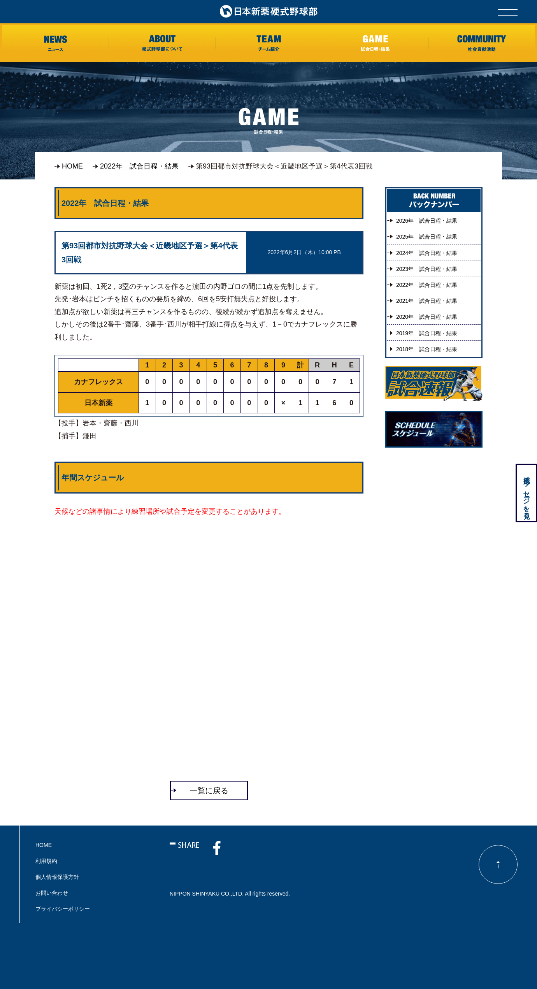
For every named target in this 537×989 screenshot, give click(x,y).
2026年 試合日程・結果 (426, 221)
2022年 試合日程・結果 (139, 166)
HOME (72, 166)
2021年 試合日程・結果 (426, 301)
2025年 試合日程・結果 (426, 237)
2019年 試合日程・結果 (426, 333)
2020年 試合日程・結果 (426, 317)
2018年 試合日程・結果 (426, 349)
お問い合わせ (51, 893)
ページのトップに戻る (498, 864)
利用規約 (46, 861)
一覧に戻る (209, 790)
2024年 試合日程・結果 (426, 253)
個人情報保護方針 (57, 877)
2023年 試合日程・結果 (426, 269)
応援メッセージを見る (526, 494)
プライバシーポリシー (62, 909)
